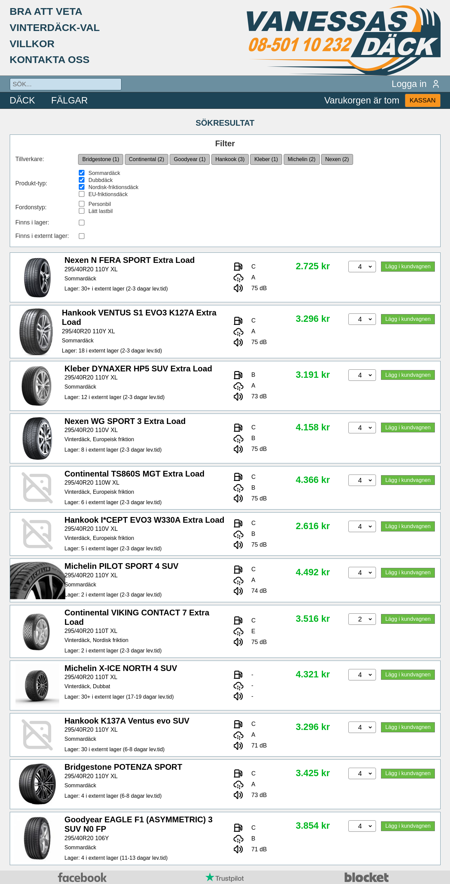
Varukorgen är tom (362, 100)
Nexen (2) (337, 159)
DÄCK (22, 100)
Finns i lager (31, 222)
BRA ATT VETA (46, 11)
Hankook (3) (230, 159)
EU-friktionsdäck (108, 194)
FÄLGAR (69, 100)
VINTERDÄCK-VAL (55, 27)
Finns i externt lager (41, 236)
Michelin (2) (302, 159)
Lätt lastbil (101, 211)
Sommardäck (104, 173)
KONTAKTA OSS (50, 59)
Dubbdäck (101, 180)
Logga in (415, 84)
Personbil (100, 204)
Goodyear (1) (190, 159)
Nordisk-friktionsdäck (113, 187)
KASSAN (423, 100)
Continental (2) (146, 159)
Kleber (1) (266, 159)
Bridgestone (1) (100, 159)
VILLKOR (32, 43)
